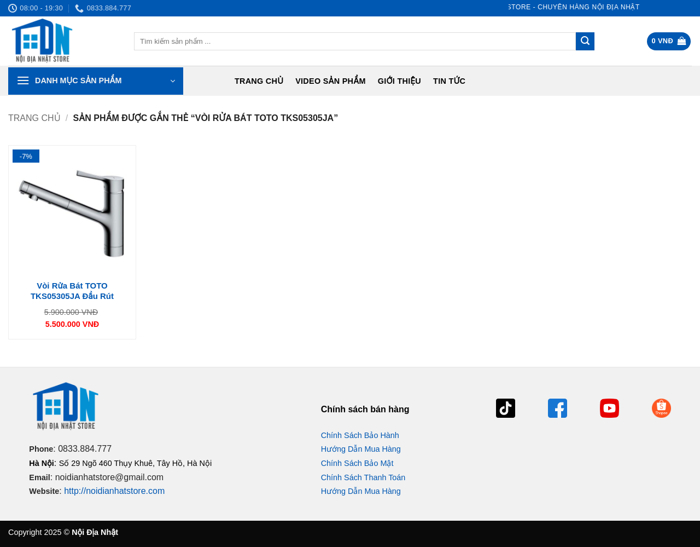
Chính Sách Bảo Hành (360, 435)
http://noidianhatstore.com (114, 491)
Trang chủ (259, 81)
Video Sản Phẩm (330, 81)
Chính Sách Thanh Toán (363, 477)
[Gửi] (585, 41)
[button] (669, 41)
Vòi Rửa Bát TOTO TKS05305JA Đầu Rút (72, 291)
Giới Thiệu (399, 81)
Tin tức (449, 81)
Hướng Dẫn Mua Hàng (361, 449)
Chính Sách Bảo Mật (357, 463)
